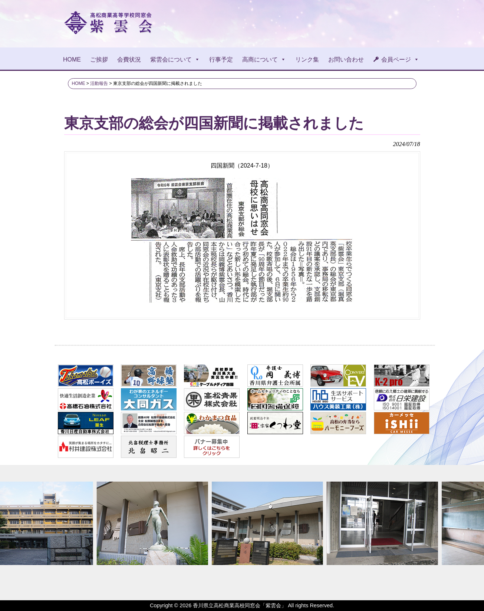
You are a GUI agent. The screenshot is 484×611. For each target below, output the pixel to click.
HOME (72, 59)
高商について (264, 59)
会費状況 (129, 59)
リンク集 (307, 59)
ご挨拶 (99, 59)
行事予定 (221, 59)
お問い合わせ (346, 59)
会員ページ (400, 59)
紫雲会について (175, 59)
